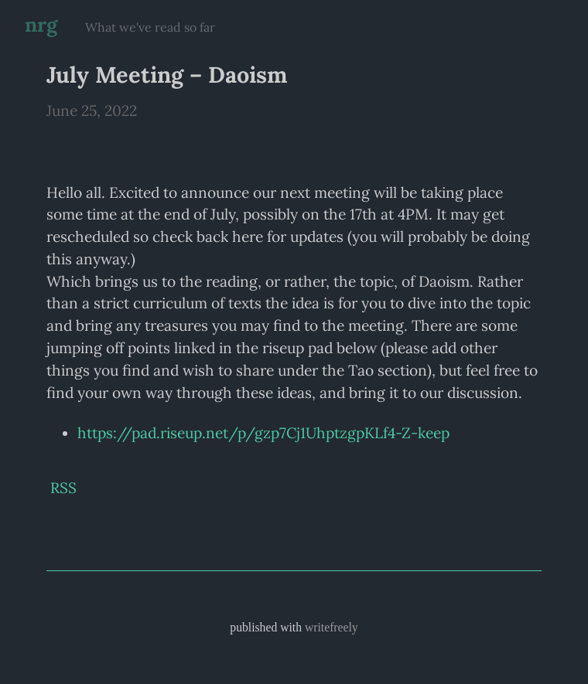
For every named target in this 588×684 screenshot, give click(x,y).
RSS (63, 487)
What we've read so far (150, 27)
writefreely (331, 627)
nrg (41, 24)
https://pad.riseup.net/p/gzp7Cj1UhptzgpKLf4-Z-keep (263, 433)
